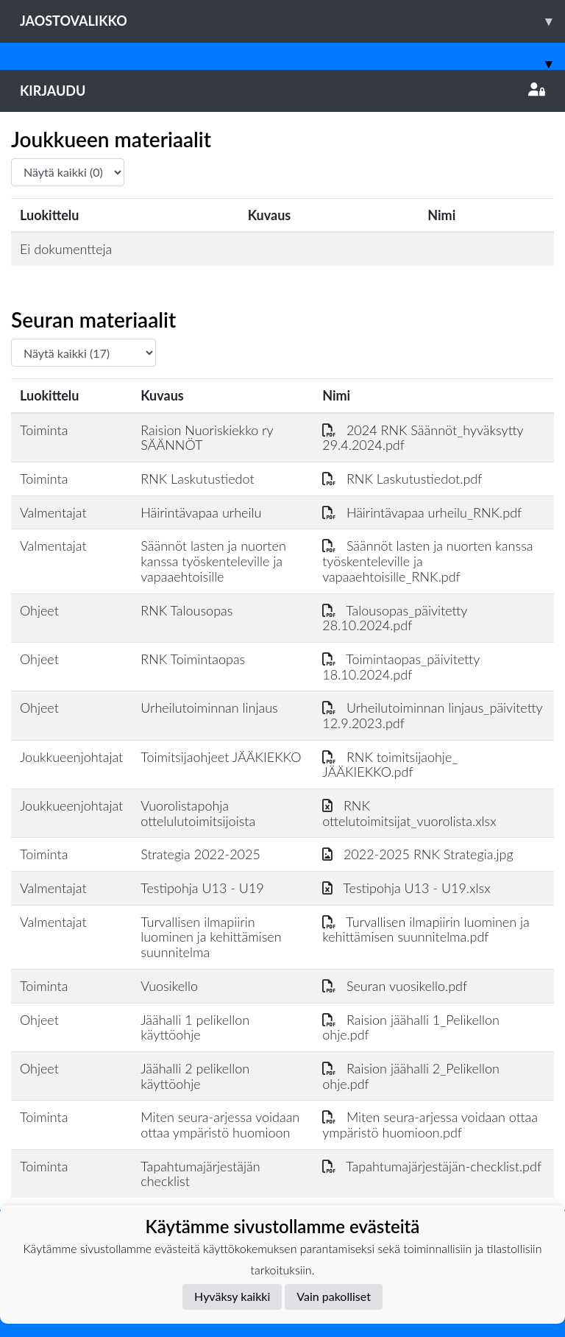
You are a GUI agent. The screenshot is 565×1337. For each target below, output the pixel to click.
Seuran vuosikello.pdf (394, 986)
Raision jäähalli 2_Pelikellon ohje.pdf (411, 1076)
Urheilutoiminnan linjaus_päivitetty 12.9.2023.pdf (432, 715)
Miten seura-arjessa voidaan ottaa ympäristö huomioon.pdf (430, 1124)
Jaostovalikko (292, 21)
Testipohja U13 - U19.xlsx (406, 888)
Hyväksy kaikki (232, 1296)
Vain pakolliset (333, 1296)
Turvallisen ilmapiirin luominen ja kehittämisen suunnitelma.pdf (426, 929)
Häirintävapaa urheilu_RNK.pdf (422, 512)
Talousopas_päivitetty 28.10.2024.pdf (394, 618)
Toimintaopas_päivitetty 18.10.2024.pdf (401, 666)
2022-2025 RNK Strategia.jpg (418, 854)
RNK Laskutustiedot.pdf (402, 478)
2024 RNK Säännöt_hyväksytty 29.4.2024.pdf (422, 438)
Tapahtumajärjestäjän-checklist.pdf (431, 1166)
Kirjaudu (282, 90)
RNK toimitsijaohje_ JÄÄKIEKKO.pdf (390, 764)
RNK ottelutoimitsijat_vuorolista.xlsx (409, 813)
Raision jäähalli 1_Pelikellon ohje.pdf (411, 1027)
